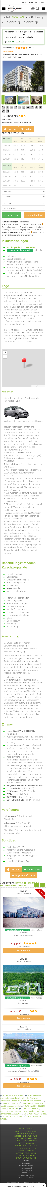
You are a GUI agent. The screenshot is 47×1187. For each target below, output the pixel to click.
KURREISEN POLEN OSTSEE (26, 1153)
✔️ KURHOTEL (12, 1108)
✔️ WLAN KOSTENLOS (9, 1103)
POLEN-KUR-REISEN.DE (26, 1133)
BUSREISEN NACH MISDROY (26, 1141)
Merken (26, 129)
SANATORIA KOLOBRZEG (26, 1155)
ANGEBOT (16, 1114)
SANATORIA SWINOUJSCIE (26, 1158)
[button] (24, 362)
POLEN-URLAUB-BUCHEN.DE (26, 1131)
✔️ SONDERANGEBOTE (28, 1108)
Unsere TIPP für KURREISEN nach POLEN (27, 1100)
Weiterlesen (8, 51)
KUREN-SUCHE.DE (26, 1129)
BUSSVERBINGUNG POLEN (26, 1148)
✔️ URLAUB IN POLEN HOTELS (33, 1114)
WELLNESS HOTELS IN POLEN (26, 1146)
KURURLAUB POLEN (26, 1150)
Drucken (10, 129)
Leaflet (34, 385)
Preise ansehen (23, 950)
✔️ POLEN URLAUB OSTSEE (11, 1116)
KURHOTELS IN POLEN (26, 1143)
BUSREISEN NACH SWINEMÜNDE (26, 1136)
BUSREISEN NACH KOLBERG (26, 1138)
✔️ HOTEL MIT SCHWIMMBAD (12, 1095)
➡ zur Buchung (11, 214)
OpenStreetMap (41, 385)
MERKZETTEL (27, 2)
